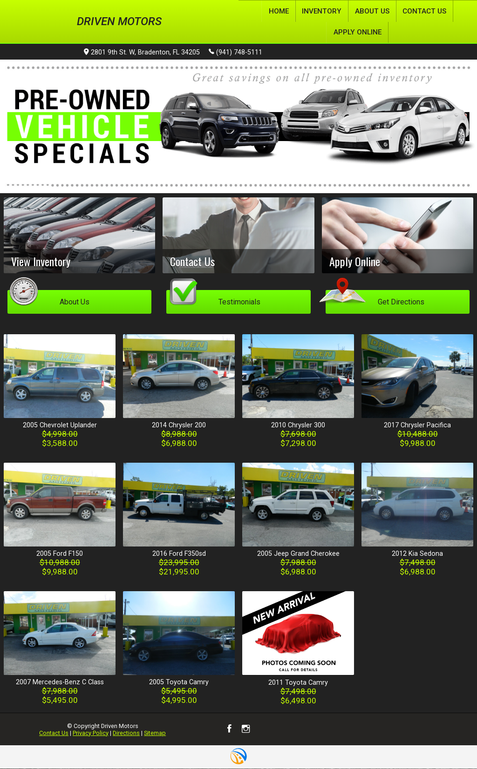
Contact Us (53, 732)
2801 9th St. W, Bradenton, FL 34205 (142, 53)
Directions (126, 732)
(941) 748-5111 (235, 52)
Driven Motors (119, 21)
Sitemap (155, 732)
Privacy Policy (91, 732)
